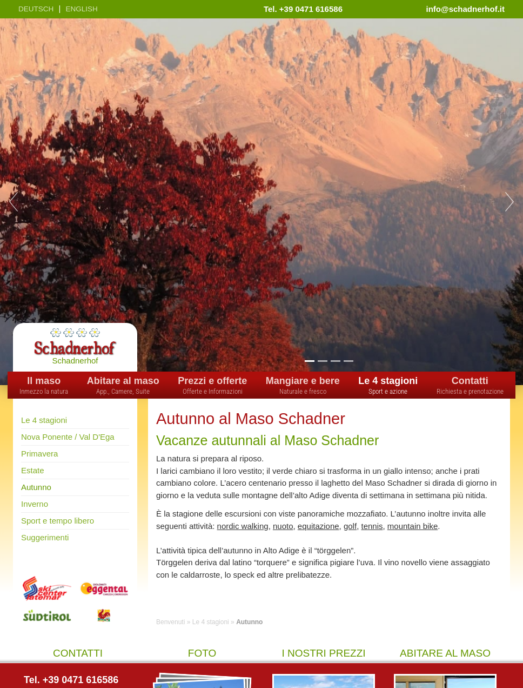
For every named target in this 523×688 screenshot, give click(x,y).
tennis (372, 526)
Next (509, 202)
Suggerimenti (45, 537)
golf (350, 526)
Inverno (34, 503)
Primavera (39, 453)
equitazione (318, 526)
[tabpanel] (261, 201)
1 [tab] (309, 360)
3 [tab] (335, 360)
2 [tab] (322, 360)
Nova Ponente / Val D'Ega (68, 436)
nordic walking (243, 526)
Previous (13, 202)
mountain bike (412, 526)
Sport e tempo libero (57, 520)
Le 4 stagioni (44, 420)
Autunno (36, 487)
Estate (32, 470)
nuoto (283, 526)
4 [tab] (348, 360)
